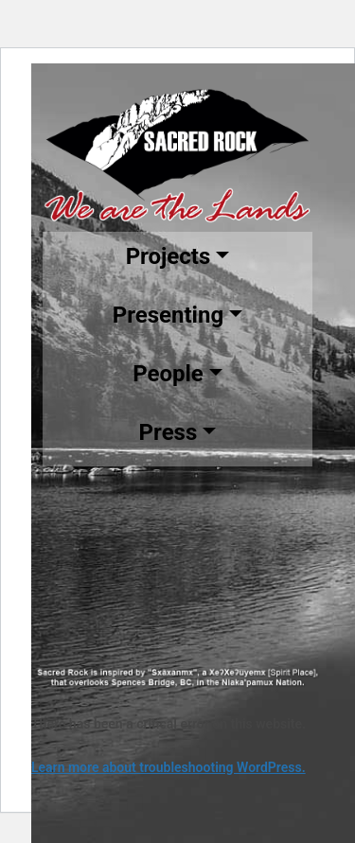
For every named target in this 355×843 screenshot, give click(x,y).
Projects (168, 256)
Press (168, 432)
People (168, 373)
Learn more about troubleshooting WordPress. (168, 767)
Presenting (168, 315)
